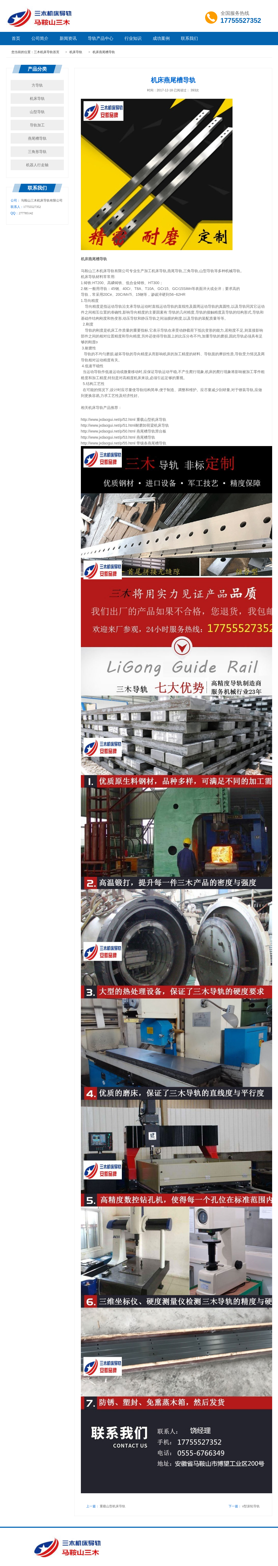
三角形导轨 (37, 151)
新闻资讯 (68, 38)
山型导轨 (37, 112)
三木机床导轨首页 (46, 52)
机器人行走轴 (37, 165)
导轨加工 (37, 125)
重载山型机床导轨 (112, 1506)
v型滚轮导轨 (251, 1506)
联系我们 (189, 38)
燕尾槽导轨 (37, 138)
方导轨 (37, 85)
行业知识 (133, 38)
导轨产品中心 (100, 38)
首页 (16, 38)
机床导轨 (76, 52)
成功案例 (161, 38)
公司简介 (39, 38)
